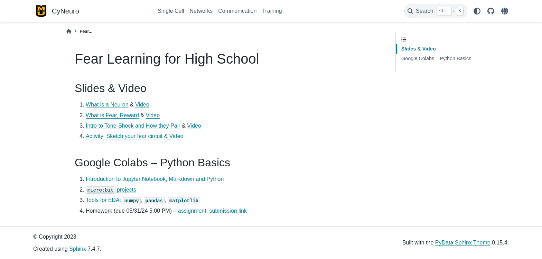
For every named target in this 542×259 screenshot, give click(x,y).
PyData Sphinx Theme (462, 243)
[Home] (68, 31)
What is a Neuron (107, 105)
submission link (228, 211)
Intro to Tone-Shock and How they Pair (133, 126)
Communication (237, 11)
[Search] (435, 11)
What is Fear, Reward (112, 115)
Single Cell (171, 11)
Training (272, 11)
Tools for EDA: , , (143, 200)
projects (111, 190)
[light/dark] (477, 11)
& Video (174, 136)
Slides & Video (418, 49)
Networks (201, 11)
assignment (192, 211)
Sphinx (77, 249)
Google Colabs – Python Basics (436, 58)
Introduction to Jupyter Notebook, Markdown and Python (155, 179)
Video (142, 105)
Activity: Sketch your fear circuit (124, 136)
